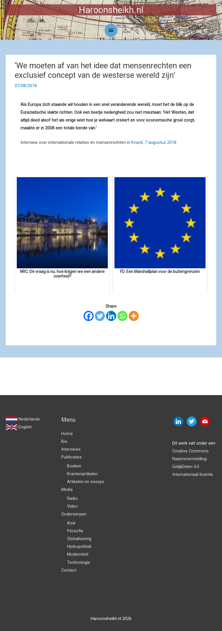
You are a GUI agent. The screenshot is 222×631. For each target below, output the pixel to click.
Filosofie (75, 530)
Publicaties (71, 457)
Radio (72, 498)
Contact (68, 570)
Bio (64, 441)
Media (67, 489)
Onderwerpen (73, 514)
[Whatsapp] (122, 316)
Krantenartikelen (82, 473)
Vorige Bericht (22, 391)
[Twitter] (100, 316)
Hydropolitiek (79, 546)
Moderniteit (77, 554)
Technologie (78, 562)
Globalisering (79, 538)
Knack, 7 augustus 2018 (153, 142)
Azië (71, 523)
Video (72, 506)
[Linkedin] (111, 316)
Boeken (74, 466)
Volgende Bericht (197, 391)
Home (67, 433)
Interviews (71, 449)
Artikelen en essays (85, 481)
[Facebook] (89, 316)
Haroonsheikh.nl (111, 9)
